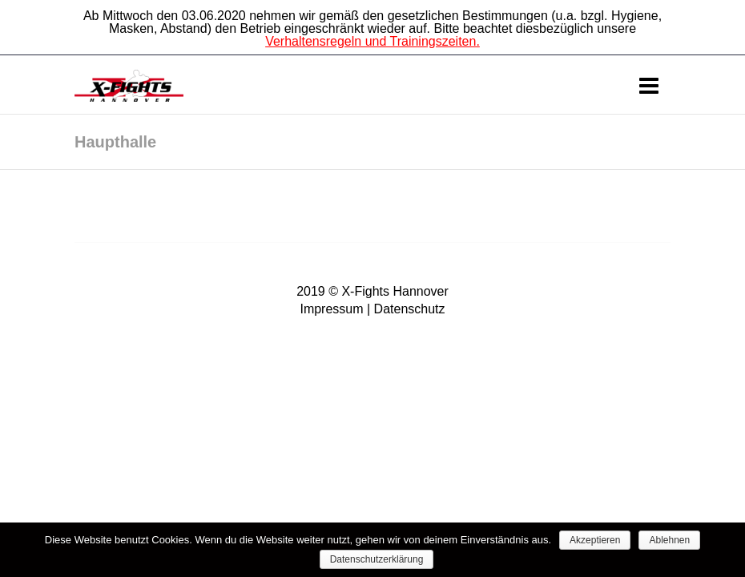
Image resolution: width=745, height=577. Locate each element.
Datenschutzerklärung (377, 559)
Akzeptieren (595, 540)
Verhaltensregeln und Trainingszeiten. (372, 41)
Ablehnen (669, 540)
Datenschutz (409, 309)
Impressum (331, 309)
